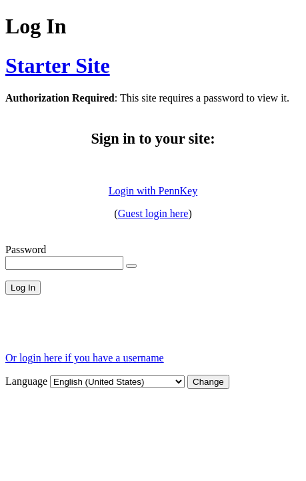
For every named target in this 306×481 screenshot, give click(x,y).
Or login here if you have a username (84, 357)
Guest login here (153, 213)
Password (25, 249)
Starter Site (57, 65)
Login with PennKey (153, 190)
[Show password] (131, 266)
